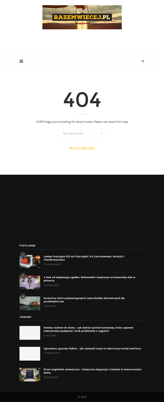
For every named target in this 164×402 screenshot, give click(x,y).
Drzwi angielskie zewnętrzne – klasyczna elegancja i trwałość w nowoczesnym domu (92, 371)
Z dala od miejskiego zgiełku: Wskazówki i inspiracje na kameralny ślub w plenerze (89, 279)
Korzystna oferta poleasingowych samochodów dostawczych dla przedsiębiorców (84, 299)
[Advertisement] (82, 42)
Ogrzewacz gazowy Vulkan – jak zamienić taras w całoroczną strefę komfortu (92, 348)
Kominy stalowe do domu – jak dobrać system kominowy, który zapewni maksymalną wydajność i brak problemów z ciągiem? (88, 329)
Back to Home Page (82, 148)
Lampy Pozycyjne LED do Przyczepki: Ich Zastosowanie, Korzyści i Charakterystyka (84, 258)
